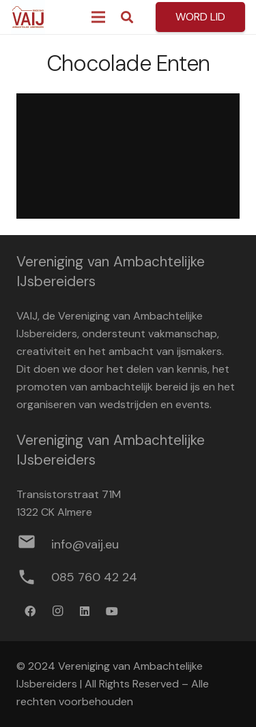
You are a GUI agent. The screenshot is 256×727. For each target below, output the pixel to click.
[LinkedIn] (84, 611)
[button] (127, 17)
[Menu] (98, 17)
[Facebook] (30, 611)
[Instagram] (57, 611)
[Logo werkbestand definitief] (28, 17)
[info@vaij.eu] (33, 544)
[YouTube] (112, 611)
